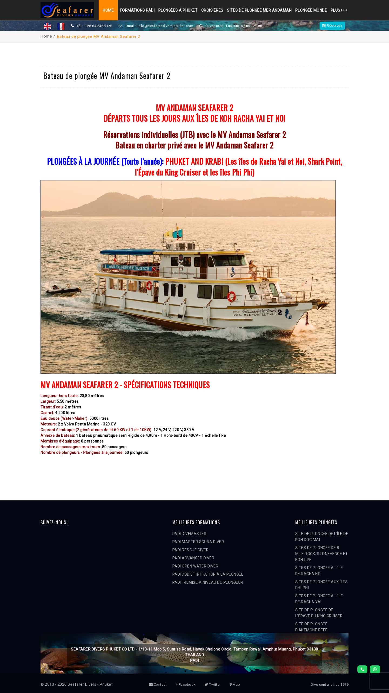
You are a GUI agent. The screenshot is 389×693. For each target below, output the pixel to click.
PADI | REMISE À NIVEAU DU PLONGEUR (207, 582)
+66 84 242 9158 (98, 26)
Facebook (186, 684)
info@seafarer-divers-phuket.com (166, 26)
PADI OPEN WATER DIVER (195, 566)
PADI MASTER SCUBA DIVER (198, 542)
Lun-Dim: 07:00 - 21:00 (245, 26)
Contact (158, 684)
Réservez (332, 26)
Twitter (213, 684)
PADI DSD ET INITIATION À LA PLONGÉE (208, 574)
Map (235, 684)
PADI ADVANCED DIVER (193, 558)
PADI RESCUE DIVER (190, 550)
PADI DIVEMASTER (189, 534)
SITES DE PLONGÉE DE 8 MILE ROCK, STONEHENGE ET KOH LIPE (321, 554)
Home (106, 10)
